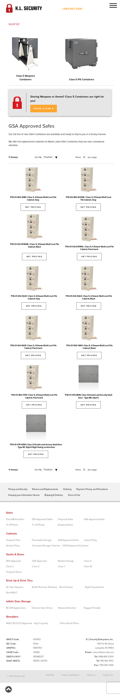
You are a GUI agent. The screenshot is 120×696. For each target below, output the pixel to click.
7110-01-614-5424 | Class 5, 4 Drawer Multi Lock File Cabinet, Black (88, 297)
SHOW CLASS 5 (44, 108)
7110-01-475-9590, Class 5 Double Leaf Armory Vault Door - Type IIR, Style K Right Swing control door (36, 445)
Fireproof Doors (14, 571)
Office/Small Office (69, 623)
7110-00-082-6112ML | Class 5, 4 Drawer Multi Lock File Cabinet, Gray (88, 198)
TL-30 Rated (38, 524)
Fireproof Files (13, 540)
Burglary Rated (65, 524)
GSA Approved (39, 560)
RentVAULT (11, 592)
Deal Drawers (66, 587)
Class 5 (87, 560)
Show (78, 157)
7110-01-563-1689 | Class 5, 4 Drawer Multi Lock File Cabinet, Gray (33, 198)
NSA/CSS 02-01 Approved (19, 623)
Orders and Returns (70, 675)
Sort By (38, 157)
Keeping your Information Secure (24, 495)
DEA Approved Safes (42, 519)
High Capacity (41, 623)
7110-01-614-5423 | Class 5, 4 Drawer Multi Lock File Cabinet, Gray (34, 297)
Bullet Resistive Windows (44, 587)
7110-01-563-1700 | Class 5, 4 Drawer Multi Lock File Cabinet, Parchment (34, 396)
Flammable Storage (42, 540)
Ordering (67, 489)
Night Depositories (94, 587)
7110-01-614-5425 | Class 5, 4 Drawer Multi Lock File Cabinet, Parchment (33, 346)
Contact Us (108, 675)
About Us (91, 675)
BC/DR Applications (16, 607)
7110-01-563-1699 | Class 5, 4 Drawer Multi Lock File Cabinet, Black (89, 346)
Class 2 (35, 566)
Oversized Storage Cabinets (46, 545)
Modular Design (66, 560)
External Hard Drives (42, 607)
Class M (88, 566)
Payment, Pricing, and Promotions (92, 489)
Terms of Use (74, 495)
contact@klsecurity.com (103, 652)
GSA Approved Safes (94, 519)
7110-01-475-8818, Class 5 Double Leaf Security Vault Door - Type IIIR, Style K (88, 396)
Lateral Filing (90, 540)
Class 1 (61, 566)
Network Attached (67, 607)
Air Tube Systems (14, 587)
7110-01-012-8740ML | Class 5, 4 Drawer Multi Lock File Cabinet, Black (34, 245)
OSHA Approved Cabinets (75, 545)
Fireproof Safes (65, 519)
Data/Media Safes (15, 519)
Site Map (50, 675)
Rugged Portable (92, 607)
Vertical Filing (13, 545)
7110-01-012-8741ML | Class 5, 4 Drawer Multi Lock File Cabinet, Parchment (89, 248)
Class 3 (10, 566)
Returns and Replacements (45, 489)
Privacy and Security (17, 489)
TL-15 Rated (12, 524)
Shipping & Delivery (53, 495)
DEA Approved (13, 560)
